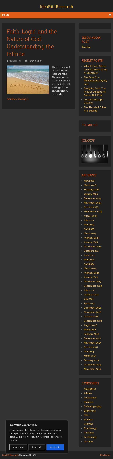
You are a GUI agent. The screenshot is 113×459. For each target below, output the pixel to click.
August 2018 (90, 325)
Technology (90, 437)
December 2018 (92, 307)
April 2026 (89, 181)
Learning (88, 424)
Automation (90, 397)
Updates (88, 441)
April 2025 (89, 229)
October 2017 (91, 347)
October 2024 (91, 251)
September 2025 (93, 211)
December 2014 (92, 364)
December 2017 (92, 338)
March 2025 (90, 233)
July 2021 (89, 299)
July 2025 (89, 220)
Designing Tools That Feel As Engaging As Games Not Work (95, 92)
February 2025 (91, 237)
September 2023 (93, 286)
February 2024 (91, 272)
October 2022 (91, 294)
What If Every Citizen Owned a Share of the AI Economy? (95, 69)
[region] (37, 436)
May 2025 (89, 224)
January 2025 (91, 242)
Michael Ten (15, 61)
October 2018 (91, 316)
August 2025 (90, 216)
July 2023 (89, 290)
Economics (90, 410)
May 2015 (89, 351)
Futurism (88, 419)
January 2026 (91, 194)
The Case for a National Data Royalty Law (95, 80)
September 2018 (93, 321)
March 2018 (90, 329)
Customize (18, 447)
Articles (88, 393)
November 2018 (92, 312)
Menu (5, 15)
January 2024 (91, 277)
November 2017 (92, 342)
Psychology (90, 428)
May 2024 (89, 259)
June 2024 (89, 255)
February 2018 (91, 334)
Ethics (87, 415)
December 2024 (92, 246)
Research (89, 432)
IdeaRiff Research (56, 6)
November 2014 (92, 369)
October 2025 (91, 207)
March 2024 (90, 268)
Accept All (55, 447)
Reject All (37, 447)
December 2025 (92, 198)
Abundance (90, 389)
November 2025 (92, 202)
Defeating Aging (92, 406)
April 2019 (89, 303)
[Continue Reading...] (17, 99)
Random (86, 47)
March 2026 (90, 185)
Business (88, 402)
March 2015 (90, 356)
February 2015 (91, 360)
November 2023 (92, 281)
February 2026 (91, 189)
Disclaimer (105, 455)
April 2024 (89, 264)
